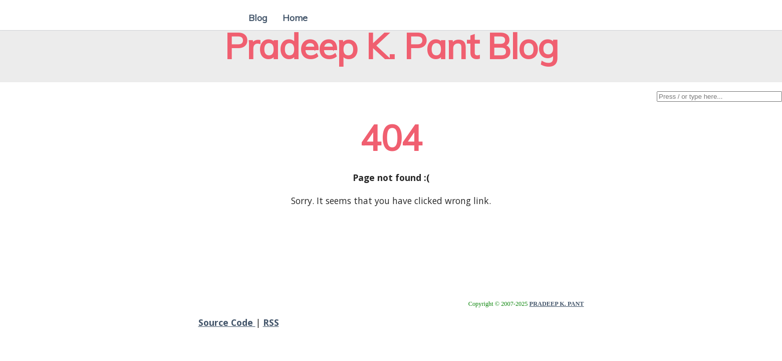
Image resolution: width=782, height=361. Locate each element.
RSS (271, 322)
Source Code (226, 322)
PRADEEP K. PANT (557, 303)
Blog (258, 17)
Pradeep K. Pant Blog (391, 46)
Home (295, 17)
